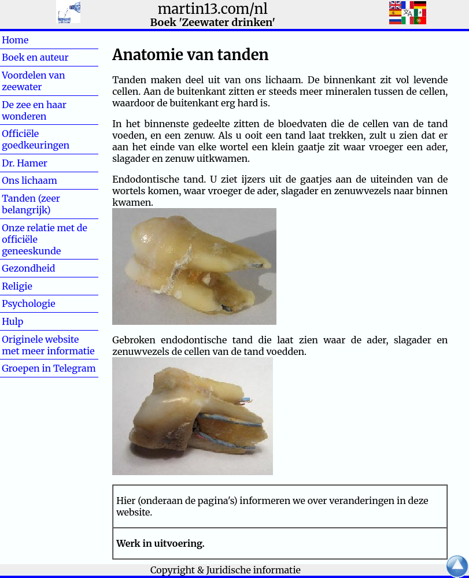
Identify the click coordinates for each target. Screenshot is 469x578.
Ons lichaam (29, 180)
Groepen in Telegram (48, 368)
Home (34, 40)
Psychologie (28, 303)
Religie (35, 286)
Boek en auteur (35, 57)
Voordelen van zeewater (33, 80)
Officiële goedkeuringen (35, 139)
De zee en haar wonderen (34, 110)
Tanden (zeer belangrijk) (31, 204)
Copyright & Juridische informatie (225, 570)
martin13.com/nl (213, 9)
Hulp (31, 321)
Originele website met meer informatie (48, 345)
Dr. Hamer (24, 163)
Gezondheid (28, 268)
